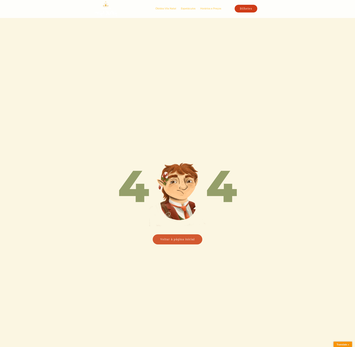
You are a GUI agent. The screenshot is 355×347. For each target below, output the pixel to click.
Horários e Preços (210, 8)
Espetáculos (188, 8)
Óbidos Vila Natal (165, 8)
